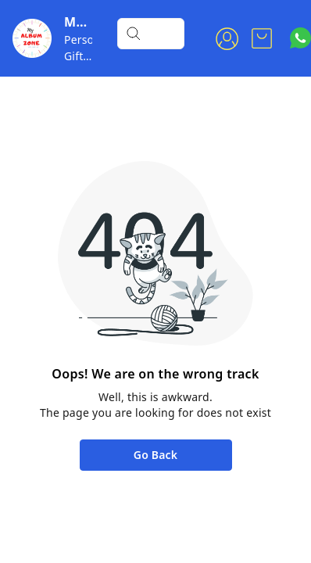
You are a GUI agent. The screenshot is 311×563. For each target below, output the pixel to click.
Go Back (155, 454)
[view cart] (261, 38)
